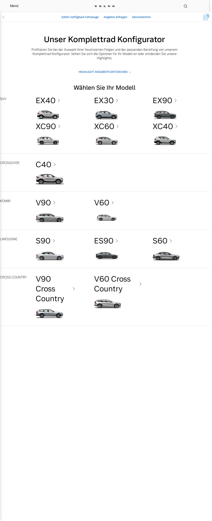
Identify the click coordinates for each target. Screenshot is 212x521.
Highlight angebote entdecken (103, 72)
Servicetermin (141, 17)
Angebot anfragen (115, 17)
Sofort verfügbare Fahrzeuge (80, 17)
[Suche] (186, 6)
